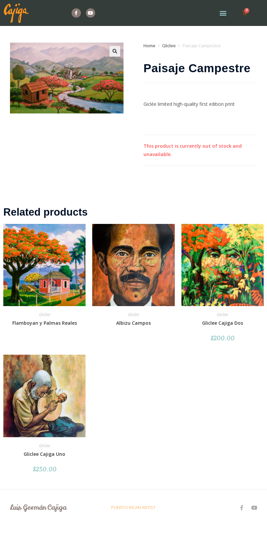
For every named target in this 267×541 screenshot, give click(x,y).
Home (149, 46)
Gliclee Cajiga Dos (222, 323)
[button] (223, 13)
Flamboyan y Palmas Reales (44, 323)
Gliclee (169, 46)
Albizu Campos (133, 323)
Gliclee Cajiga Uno (44, 454)
